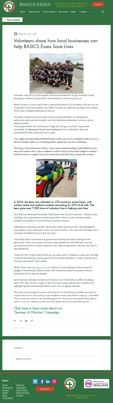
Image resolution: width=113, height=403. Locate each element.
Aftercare (20, 385)
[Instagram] (54, 381)
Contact (19, 395)
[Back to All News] (12, 19)
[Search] (102, 11)
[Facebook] (41, 381)
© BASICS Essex (81, 398)
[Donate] (98, 4)
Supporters (21, 387)
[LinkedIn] (48, 381)
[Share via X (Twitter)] (20, 321)
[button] (48, 12)
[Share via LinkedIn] (26, 321)
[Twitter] (35, 381)
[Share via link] (32, 321)
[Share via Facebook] (15, 321)
